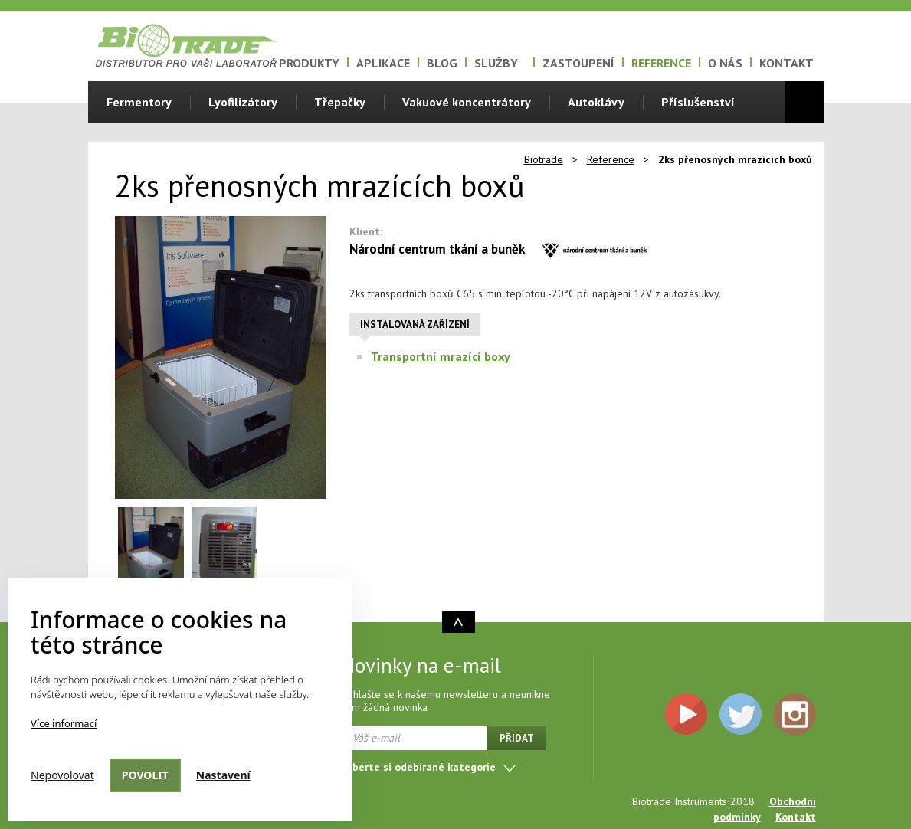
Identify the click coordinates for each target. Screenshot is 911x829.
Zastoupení (578, 62)
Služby (496, 62)
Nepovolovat (62, 775)
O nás (725, 62)
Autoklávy (596, 102)
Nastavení (223, 775)
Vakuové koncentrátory (466, 102)
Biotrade (543, 159)
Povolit (145, 775)
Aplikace (383, 62)
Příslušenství (698, 102)
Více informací (64, 723)
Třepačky (339, 102)
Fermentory (139, 102)
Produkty (309, 62)
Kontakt (786, 62)
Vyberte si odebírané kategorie (418, 767)
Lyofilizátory (242, 102)
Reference (661, 62)
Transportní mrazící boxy (440, 356)
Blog (442, 62)
